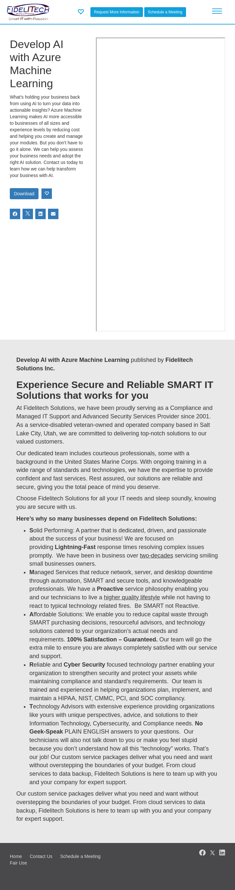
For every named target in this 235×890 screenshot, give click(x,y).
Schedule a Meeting (165, 12)
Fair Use (18, 863)
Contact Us (41, 856)
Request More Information (116, 12)
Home (16, 856)
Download (24, 193)
